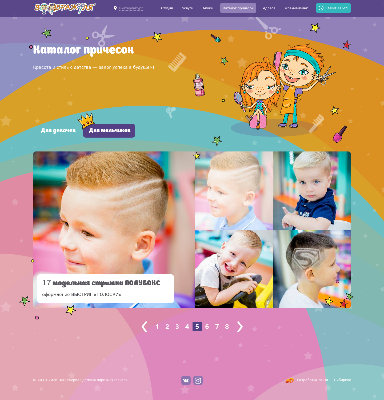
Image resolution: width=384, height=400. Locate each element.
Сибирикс (342, 379)
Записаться (336, 7)
